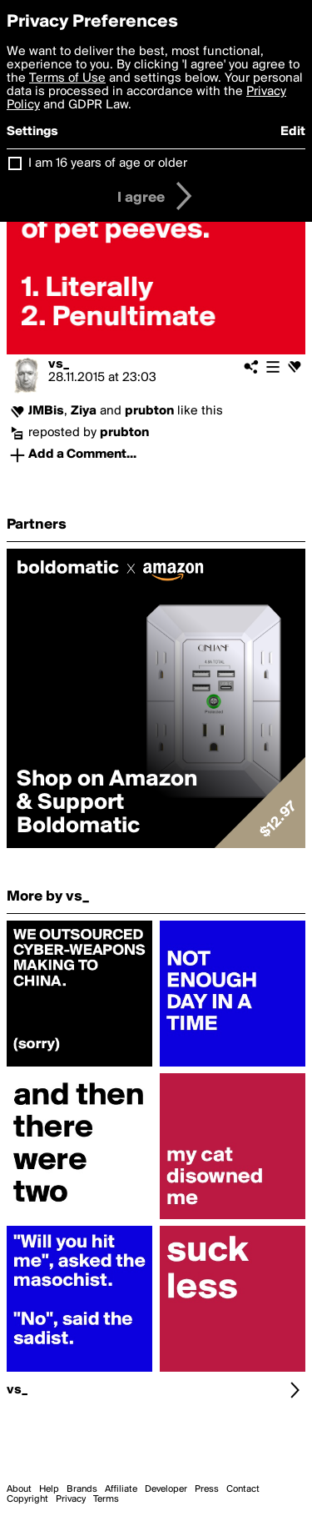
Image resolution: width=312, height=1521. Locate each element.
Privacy (71, 1499)
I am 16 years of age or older (107, 163)
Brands (82, 1489)
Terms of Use (67, 78)
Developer (166, 1489)
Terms (106, 1499)
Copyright (27, 1499)
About (19, 1489)
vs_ (58, 364)
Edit (292, 131)
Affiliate (121, 1489)
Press (207, 1489)
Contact (243, 1489)
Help (49, 1489)
